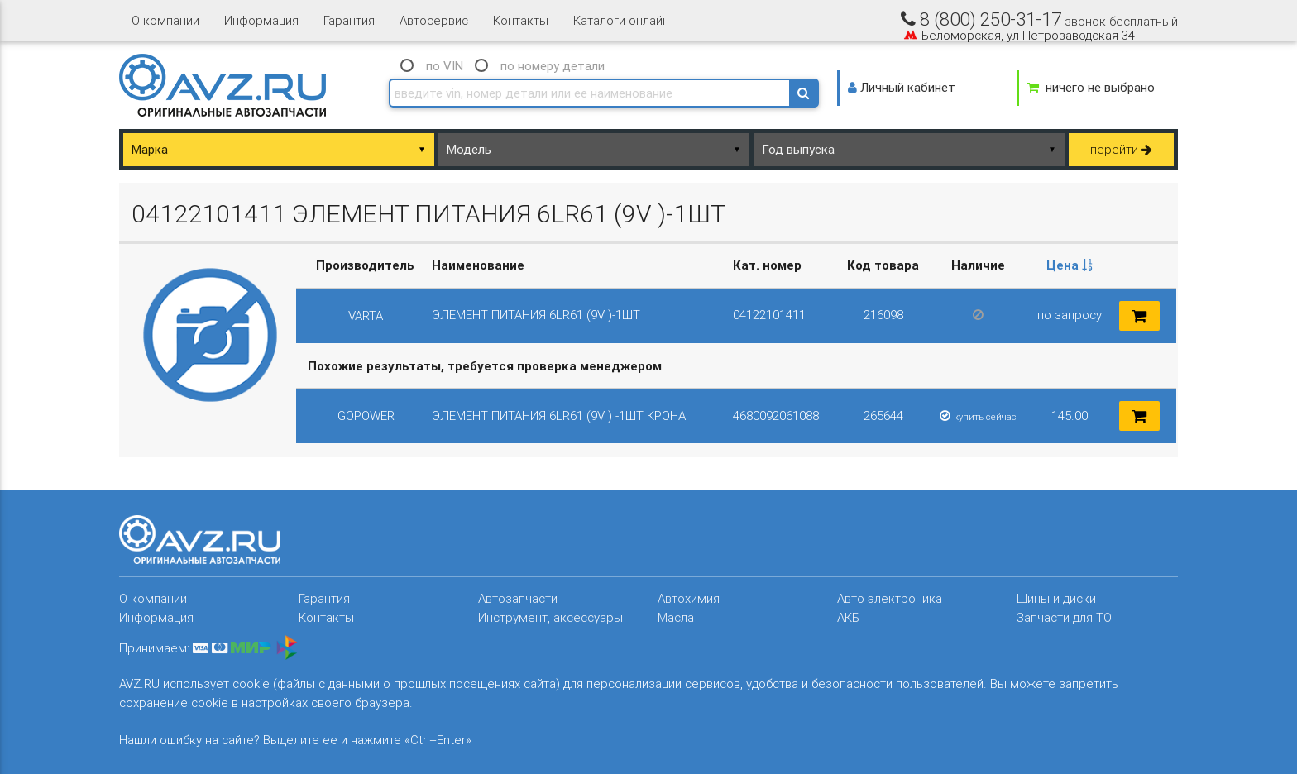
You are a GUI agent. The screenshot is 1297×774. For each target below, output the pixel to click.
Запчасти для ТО (1064, 617)
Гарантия (349, 20)
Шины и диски (1056, 598)
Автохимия (689, 598)
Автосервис (434, 20)
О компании (165, 20)
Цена (1069, 265)
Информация (261, 20)
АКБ (848, 617)
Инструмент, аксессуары (550, 617)
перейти (1121, 149)
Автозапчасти (518, 598)
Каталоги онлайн (621, 20)
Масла (676, 617)
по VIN (444, 66)
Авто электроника (889, 598)
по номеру (552, 66)
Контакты (520, 20)
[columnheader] (1069, 266)
